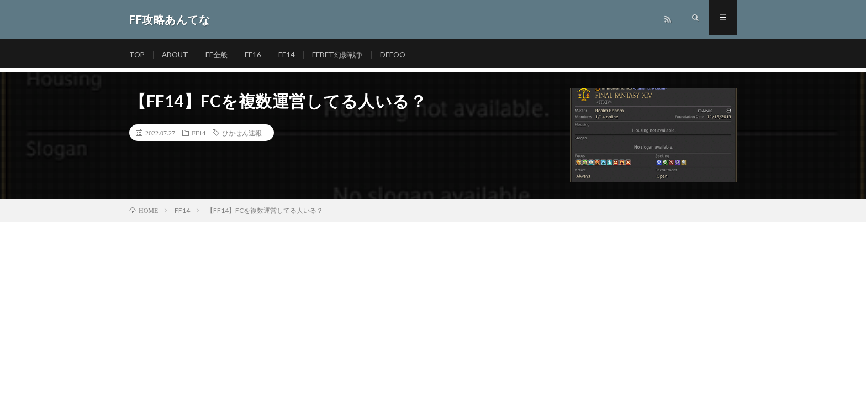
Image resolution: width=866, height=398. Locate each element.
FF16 (257, 55)
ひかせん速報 (242, 132)
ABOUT (177, 55)
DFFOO (400, 55)
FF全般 (219, 55)
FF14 (290, 55)
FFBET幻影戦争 (342, 55)
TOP (137, 55)
